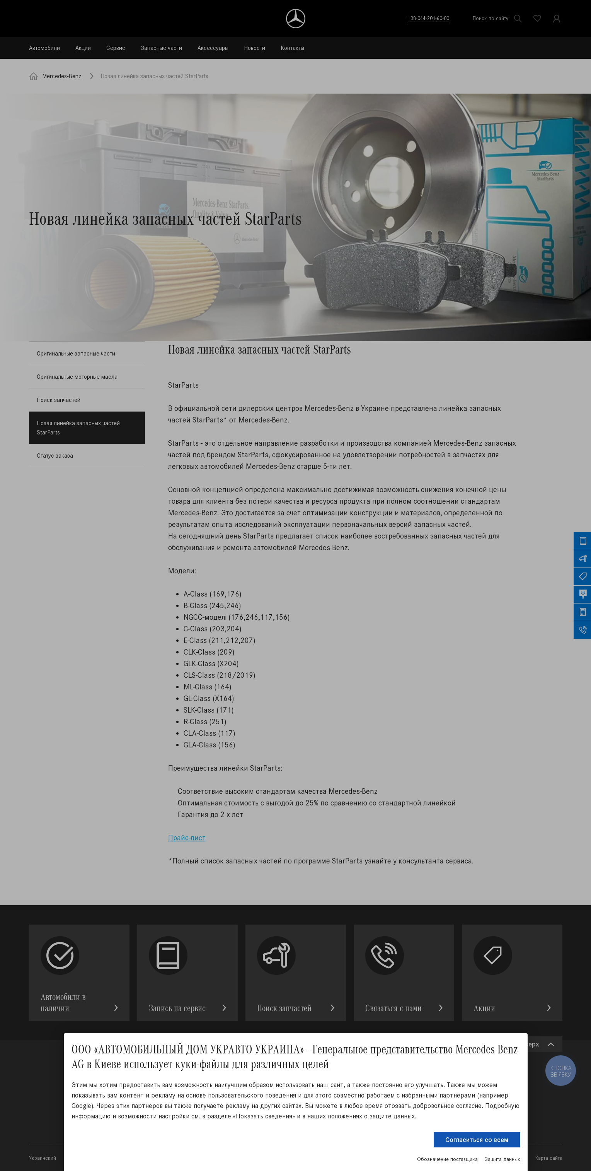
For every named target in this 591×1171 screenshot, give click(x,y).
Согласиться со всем (476, 1139)
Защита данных (502, 1159)
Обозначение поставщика (447, 1159)
